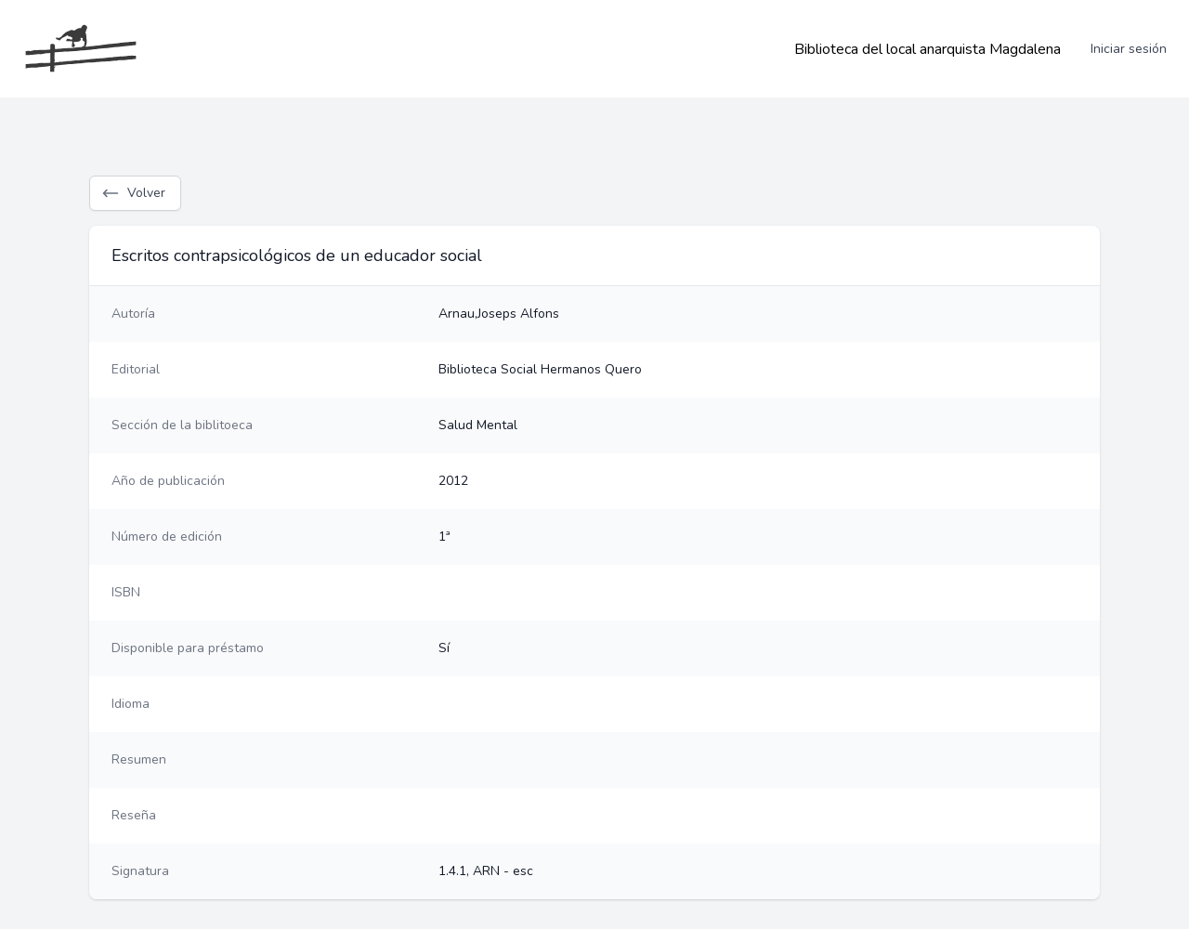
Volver (133, 193)
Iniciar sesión (1129, 49)
